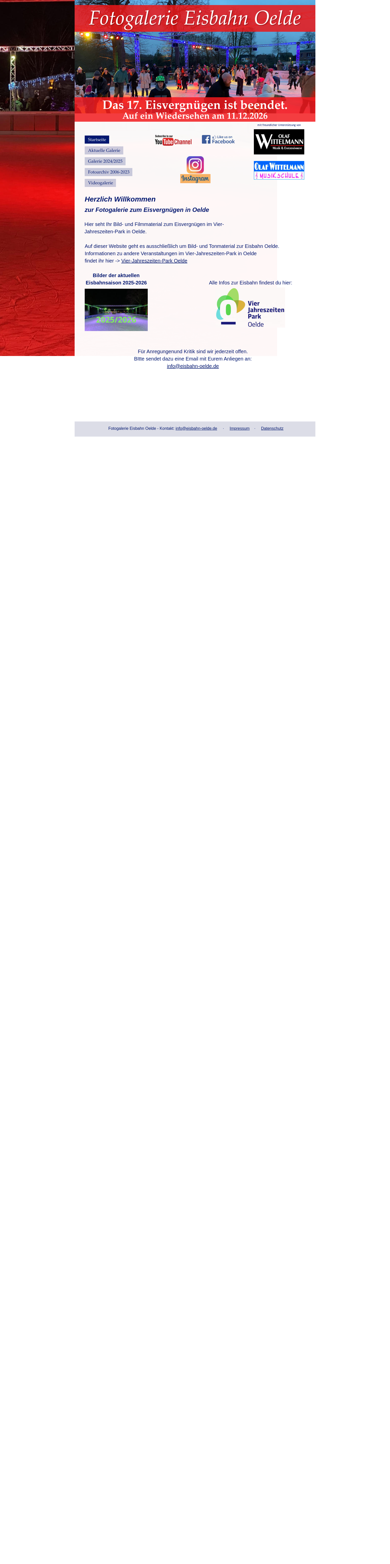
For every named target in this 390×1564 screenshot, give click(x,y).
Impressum (240, 428)
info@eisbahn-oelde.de (196, 428)
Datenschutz (272, 428)
